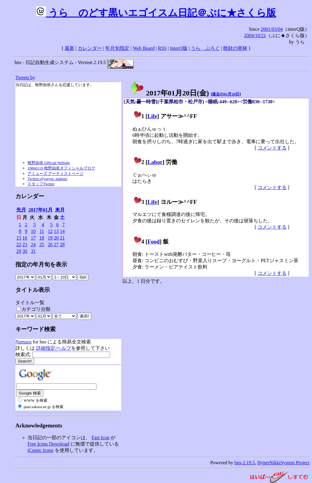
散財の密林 (235, 48)
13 (56, 231)
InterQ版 (178, 48)
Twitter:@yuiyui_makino (47, 178)
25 (41, 244)
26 (50, 244)
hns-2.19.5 (245, 462)
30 (24, 251)
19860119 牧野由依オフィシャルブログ (61, 168)
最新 (69, 48)
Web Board (143, 48)
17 (33, 237)
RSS (162, 48)
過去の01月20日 (225, 94)
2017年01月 (40, 209)
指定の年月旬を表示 (41, 264)
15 (18, 237)
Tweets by (25, 77)
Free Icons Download (48, 443)
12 (50, 231)
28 (62, 244)
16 (24, 237)
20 (56, 237)
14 (62, 231)
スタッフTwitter (41, 184)
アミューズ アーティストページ (55, 173)
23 (24, 244)
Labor (155, 162)
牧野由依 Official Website (49, 162)
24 (33, 244)
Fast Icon (100, 437)
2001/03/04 (272, 29)
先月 (21, 209)
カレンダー (90, 48)
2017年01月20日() (169, 93)
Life (152, 116)
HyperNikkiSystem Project (283, 462)
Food (154, 241)
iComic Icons (41, 450)
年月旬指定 (117, 48)
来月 (60, 209)
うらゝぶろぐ (205, 48)
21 (62, 237)
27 (56, 244)
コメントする (272, 147)
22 (18, 244)
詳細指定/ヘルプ (53, 348)
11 (42, 231)
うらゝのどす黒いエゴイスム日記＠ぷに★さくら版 (156, 12)
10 (33, 231)
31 (33, 251)
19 (50, 237)
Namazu (23, 341)
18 (41, 237)
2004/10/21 (255, 35)
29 (18, 251)
